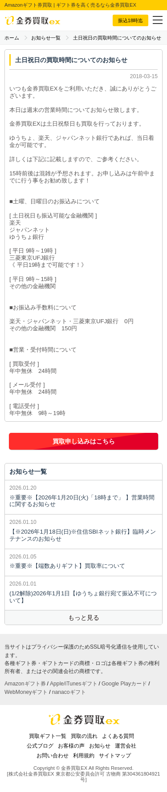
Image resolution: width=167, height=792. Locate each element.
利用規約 (83, 755)
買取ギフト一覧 (47, 736)
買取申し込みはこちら (84, 441)
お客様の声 (71, 746)
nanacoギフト (69, 692)
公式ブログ (40, 746)
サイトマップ (115, 755)
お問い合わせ (53, 755)
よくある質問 (118, 736)
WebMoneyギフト (26, 692)
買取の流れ (84, 736)
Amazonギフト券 (25, 684)
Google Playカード (124, 684)
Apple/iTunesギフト (74, 684)
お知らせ (99, 746)
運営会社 (125, 746)
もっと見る (83, 617)
